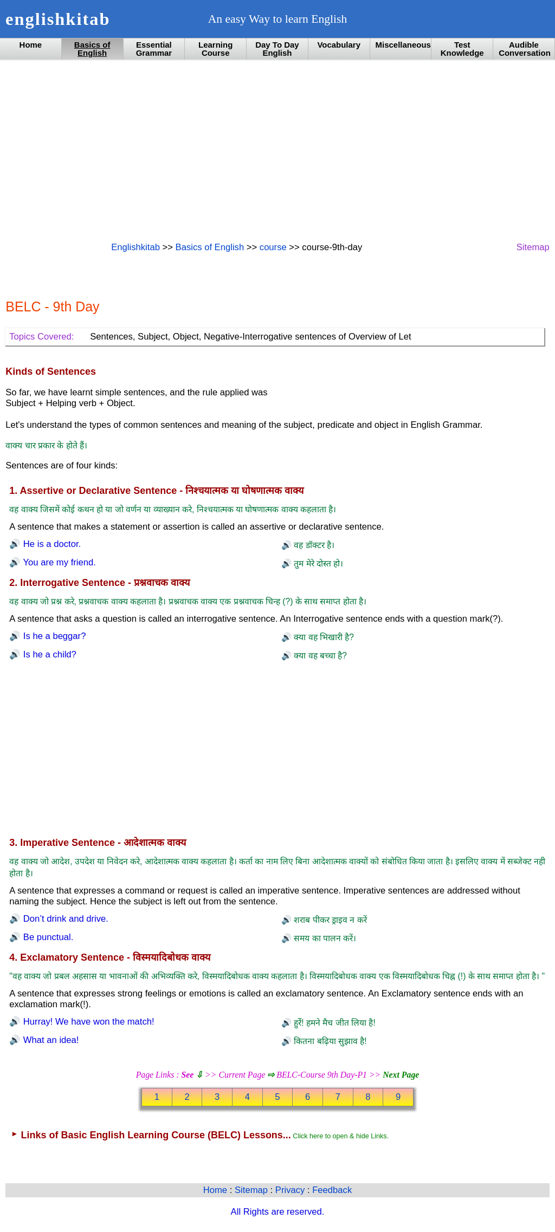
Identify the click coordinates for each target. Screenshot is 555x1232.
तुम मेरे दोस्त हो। (317, 563)
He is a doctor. (51, 544)
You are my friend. (58, 562)
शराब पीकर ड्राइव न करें (329, 919)
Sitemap (533, 247)
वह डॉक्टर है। (313, 545)
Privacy (291, 1190)
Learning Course (215, 48)
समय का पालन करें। (324, 938)
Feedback (332, 1190)
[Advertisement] (277, 150)
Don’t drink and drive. (64, 919)
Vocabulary (338, 44)
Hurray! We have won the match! (87, 1021)
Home (31, 44)
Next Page (401, 1074)
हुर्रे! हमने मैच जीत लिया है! (334, 1022)
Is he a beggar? (53, 636)
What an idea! (50, 1040)
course (273, 247)
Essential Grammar (154, 48)
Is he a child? (48, 654)
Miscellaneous (403, 44)
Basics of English (92, 48)
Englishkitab (135, 247)
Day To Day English (277, 48)
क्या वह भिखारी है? (323, 637)
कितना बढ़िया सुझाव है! (329, 1041)
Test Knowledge (462, 48)
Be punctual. (47, 937)
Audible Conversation (525, 48)
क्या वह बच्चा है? (319, 655)
